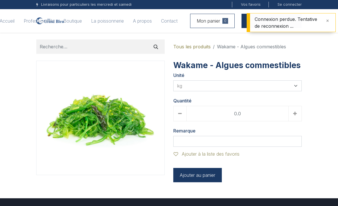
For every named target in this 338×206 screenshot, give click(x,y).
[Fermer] (327, 20)
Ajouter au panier (197, 175)
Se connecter (289, 4)
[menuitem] (39, 21)
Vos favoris (251, 4)
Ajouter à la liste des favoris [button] (207, 154)
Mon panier (212, 21)
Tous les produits (192, 46)
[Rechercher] (156, 46)
